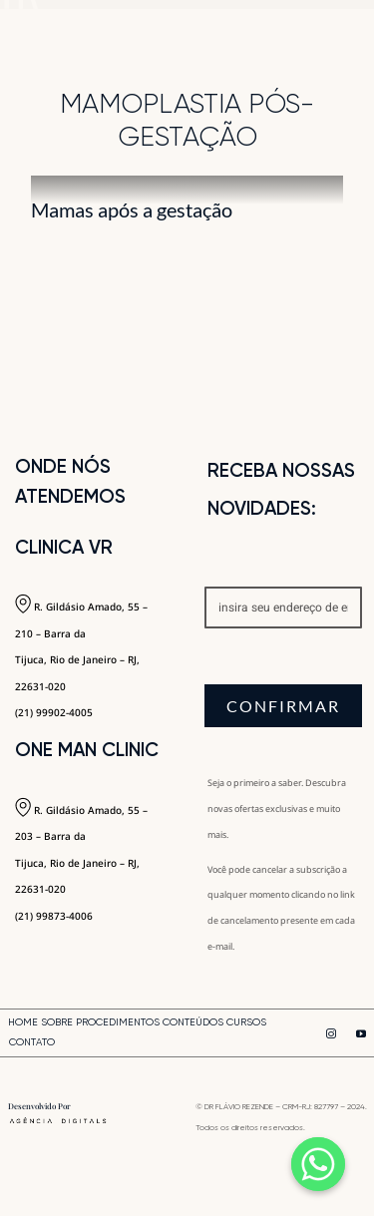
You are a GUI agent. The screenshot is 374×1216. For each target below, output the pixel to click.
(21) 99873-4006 (54, 916)
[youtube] (361, 1033)
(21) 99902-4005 (54, 712)
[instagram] (331, 1033)
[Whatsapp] (318, 1164)
